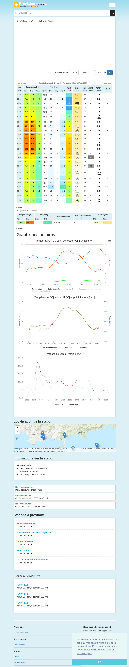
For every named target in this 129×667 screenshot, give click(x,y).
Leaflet (16, 449)
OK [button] (99, 662)
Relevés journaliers (64, 488)
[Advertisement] (65, 47)
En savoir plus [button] (84, 653)
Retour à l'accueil (30, 4)
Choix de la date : (62, 72)
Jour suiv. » (108, 83)
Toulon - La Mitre (65, 543)
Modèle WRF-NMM (21, 632)
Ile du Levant (65, 552)
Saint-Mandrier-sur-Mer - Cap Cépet (65, 534)
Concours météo (20, 644)
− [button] (17, 432)
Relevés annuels (64, 505)
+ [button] (17, 428)
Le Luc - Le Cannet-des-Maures (65, 561)
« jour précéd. (21, 83)
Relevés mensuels (64, 497)
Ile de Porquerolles (65, 525)
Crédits (16, 657)
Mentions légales (20, 662)
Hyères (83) (65, 586)
